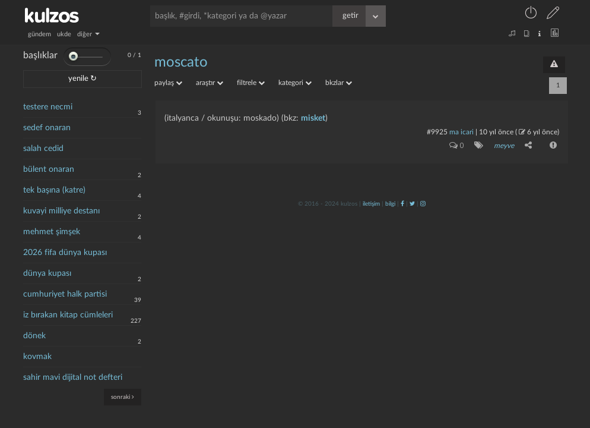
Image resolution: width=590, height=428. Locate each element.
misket (313, 118)
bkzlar (338, 82)
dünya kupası (47, 273)
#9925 (437, 132)
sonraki (122, 397)
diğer (88, 34)
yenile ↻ (82, 79)
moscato (181, 62)
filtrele (251, 82)
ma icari (461, 132)
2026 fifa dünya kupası (65, 252)
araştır (209, 82)
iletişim (371, 204)
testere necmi (47, 107)
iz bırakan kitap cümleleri (68, 315)
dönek (34, 336)
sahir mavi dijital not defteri (72, 377)
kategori (295, 82)
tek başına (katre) (54, 190)
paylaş (168, 82)
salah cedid (43, 148)
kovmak (37, 357)
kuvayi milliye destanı (61, 211)
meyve (504, 145)
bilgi (390, 204)
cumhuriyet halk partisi (65, 294)
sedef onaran (47, 128)
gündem (39, 34)
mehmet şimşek (51, 232)
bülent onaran (48, 169)
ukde (64, 34)
